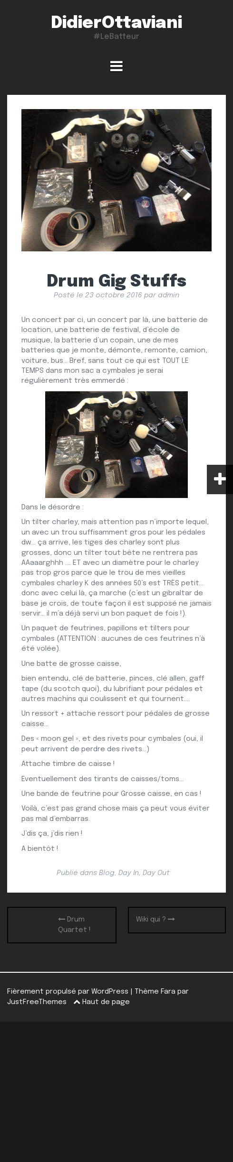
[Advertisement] (116, 1091)
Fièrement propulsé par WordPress (67, 992)
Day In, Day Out (144, 873)
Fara (168, 992)
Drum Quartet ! (74, 924)
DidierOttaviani (116, 23)
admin (168, 295)
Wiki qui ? (155, 919)
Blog (107, 873)
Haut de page (101, 1002)
